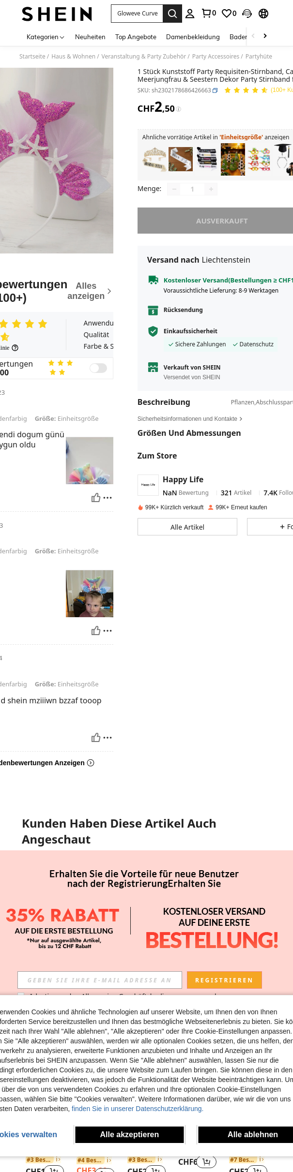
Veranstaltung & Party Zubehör (144, 56)
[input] (99, 980)
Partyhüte (259, 56)
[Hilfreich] (96, 498)
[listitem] (154, 159)
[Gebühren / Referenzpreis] (178, 109)
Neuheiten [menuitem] (90, 37)
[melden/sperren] (107, 498)
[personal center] (190, 13)
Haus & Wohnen (73, 56)
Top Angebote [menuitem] (135, 37)
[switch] (98, 368)
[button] (137, 13)
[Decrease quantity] (174, 189)
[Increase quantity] (211, 189)
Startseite (32, 56)
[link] (208, 13)
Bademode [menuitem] (245, 37)
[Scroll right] (265, 36)
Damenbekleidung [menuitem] (193, 37)
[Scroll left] (253, 36)
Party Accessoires (216, 56)
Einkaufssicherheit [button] (190, 331)
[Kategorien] (46, 36)
